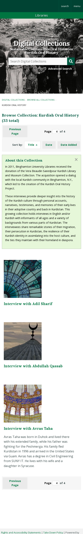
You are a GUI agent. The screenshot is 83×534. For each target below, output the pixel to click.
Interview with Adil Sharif (28, 303)
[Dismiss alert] (76, 159)
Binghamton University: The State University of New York (29, 6)
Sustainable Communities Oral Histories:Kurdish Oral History (41, 50)
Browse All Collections (40, 99)
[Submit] (71, 61)
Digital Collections (42, 43)
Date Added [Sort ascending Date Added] (69, 145)
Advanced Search (60, 68)
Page (51, 131)
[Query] (41, 61)
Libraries (41, 15)
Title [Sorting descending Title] (31, 145)
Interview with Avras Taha (28, 428)
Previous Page (15, 131)
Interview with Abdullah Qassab (33, 366)
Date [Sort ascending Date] (49, 145)
